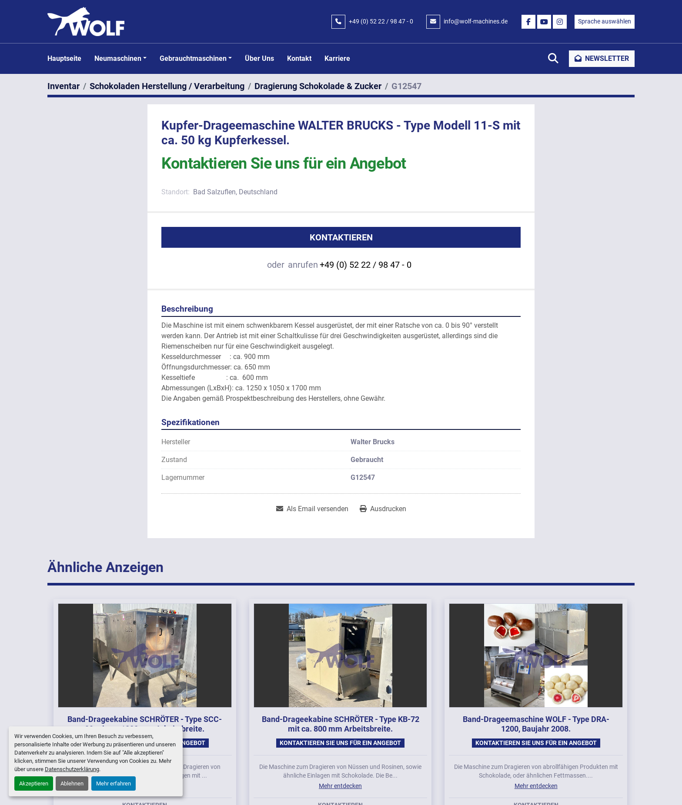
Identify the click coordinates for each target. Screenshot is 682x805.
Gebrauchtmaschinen (193, 58)
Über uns (259, 58)
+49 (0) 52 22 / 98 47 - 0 (381, 21)
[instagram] (560, 22)
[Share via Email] (312, 509)
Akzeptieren (33, 783)
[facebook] (528, 22)
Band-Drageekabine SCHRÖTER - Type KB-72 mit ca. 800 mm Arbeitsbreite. (340, 724)
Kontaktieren (341, 237)
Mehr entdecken (340, 785)
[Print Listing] (383, 509)
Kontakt (299, 58)
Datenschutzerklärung (72, 769)
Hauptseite (64, 58)
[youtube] (544, 22)
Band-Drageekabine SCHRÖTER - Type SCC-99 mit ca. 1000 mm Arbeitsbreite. (144, 724)
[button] (120, 58)
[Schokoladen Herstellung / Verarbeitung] (167, 86)
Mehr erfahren (113, 783)
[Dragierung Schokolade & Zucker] (317, 86)
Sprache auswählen (604, 21)
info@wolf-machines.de (476, 21)
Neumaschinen (117, 58)
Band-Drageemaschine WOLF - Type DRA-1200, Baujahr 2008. (536, 724)
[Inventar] (63, 86)
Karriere (337, 58)
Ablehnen (72, 783)
